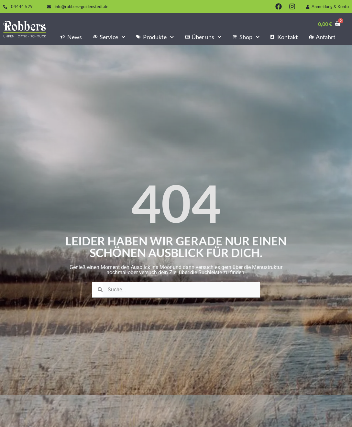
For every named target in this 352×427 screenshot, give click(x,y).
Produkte (155, 37)
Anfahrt (322, 36)
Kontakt (284, 36)
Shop (246, 37)
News (71, 36)
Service (109, 37)
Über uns (203, 37)
